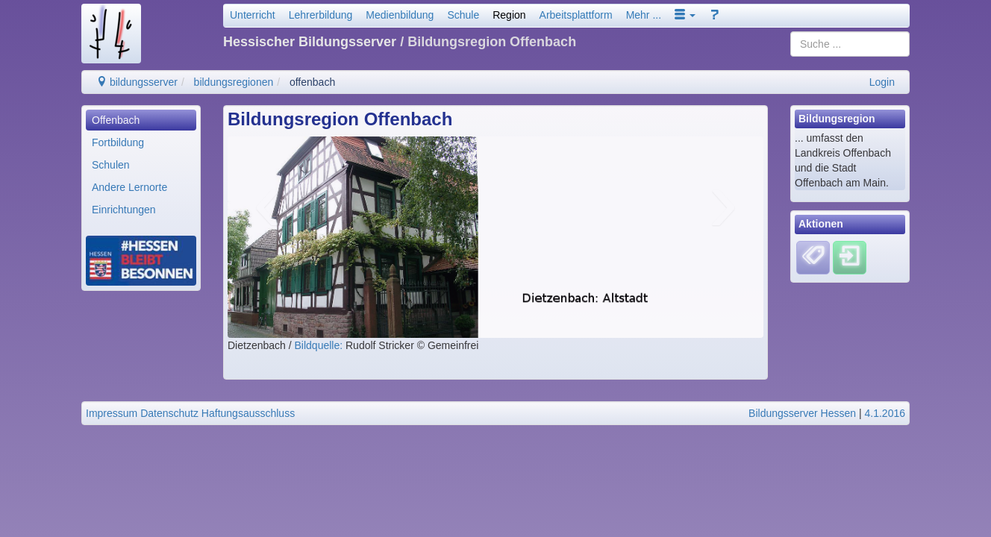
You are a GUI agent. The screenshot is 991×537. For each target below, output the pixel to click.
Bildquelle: (320, 345)
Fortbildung (118, 142)
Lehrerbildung (321, 15)
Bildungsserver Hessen (802, 413)
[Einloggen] (849, 257)
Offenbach (116, 120)
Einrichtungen (124, 210)
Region (509, 15)
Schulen (111, 165)
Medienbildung (400, 15)
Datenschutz (169, 413)
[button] (685, 14)
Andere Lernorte (129, 187)
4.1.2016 (885, 413)
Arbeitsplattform (576, 15)
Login (882, 82)
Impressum (111, 413)
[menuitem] (141, 120)
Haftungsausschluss (248, 413)
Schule (463, 15)
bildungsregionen (234, 82)
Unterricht (252, 15)
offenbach (312, 82)
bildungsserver (137, 82)
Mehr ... (643, 15)
